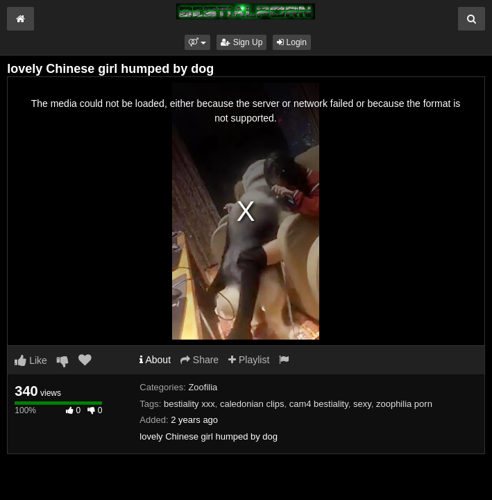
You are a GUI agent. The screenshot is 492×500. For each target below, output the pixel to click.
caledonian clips (252, 404)
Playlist (248, 359)
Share (199, 359)
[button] (197, 42)
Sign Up (241, 42)
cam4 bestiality (318, 404)
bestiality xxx (189, 404)
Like (31, 360)
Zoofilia (202, 387)
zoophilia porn (404, 404)
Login (292, 42)
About (155, 359)
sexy (362, 404)
